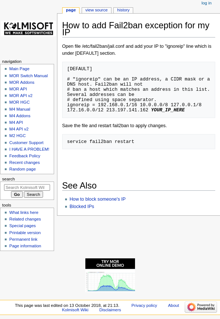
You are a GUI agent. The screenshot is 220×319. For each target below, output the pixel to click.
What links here (23, 212)
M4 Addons (19, 116)
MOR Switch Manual (28, 76)
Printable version (24, 232)
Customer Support (26, 142)
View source (96, 10)
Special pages (22, 225)
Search (8, 179)
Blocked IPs (82, 206)
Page (71, 10)
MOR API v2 (20, 95)
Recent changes (24, 162)
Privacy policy (144, 305)
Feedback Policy (24, 156)
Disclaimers (110, 310)
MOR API (18, 89)
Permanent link (23, 239)
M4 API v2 (18, 129)
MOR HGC (19, 102)
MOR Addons (21, 82)
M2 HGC (17, 135)
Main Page (19, 69)
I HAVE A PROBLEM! (29, 149)
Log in (207, 3)
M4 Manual (19, 109)
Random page (22, 169)
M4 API (16, 122)
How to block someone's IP (98, 199)
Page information (25, 246)
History (123, 10)
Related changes (25, 219)
